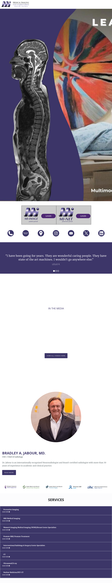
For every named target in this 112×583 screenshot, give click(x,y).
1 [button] (54, 271)
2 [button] (56, 271)
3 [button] (58, 271)
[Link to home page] (14, 4)
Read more (9, 473)
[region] (56, 258)
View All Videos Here (56, 356)
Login (48, 216)
